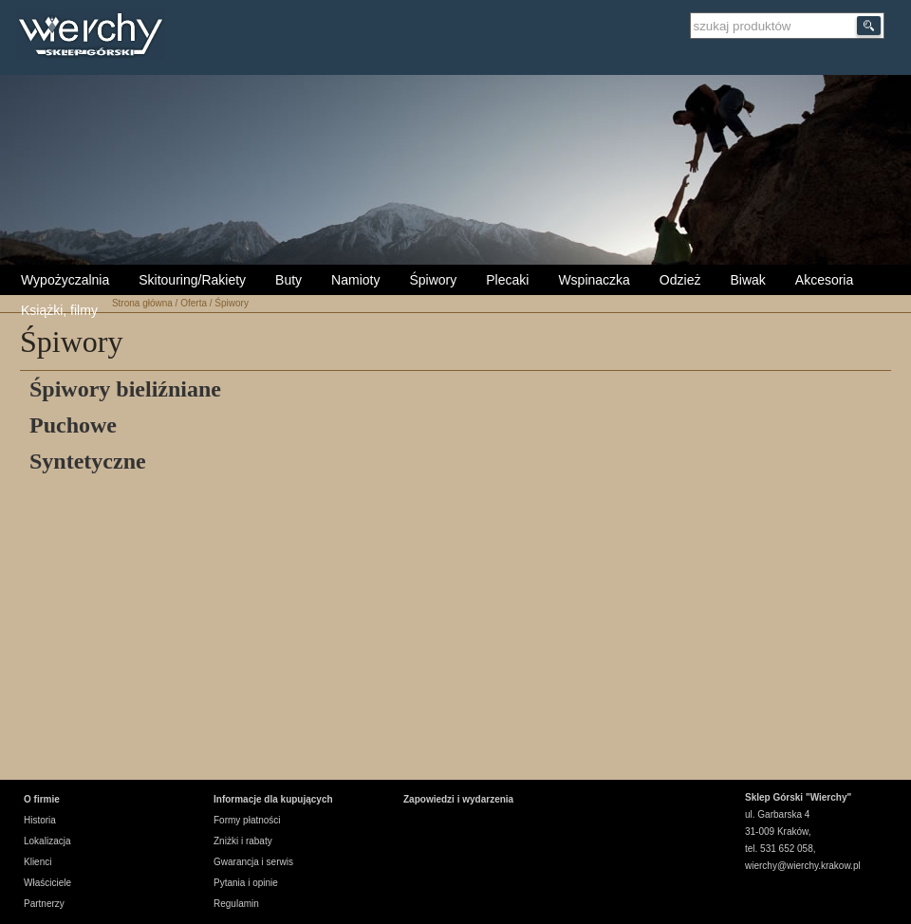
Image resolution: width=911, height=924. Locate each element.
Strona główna (142, 303)
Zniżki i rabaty (243, 841)
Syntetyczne (87, 461)
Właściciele (47, 883)
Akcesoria (824, 279)
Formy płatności (247, 820)
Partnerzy (44, 903)
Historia (40, 820)
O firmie (42, 799)
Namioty (355, 279)
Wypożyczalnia (65, 279)
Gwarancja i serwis (253, 862)
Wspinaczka (593, 279)
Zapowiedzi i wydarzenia (458, 799)
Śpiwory (432, 279)
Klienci (37, 862)
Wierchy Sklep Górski (95, 37)
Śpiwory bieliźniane (125, 389)
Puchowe (73, 425)
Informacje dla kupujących (273, 799)
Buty (288, 279)
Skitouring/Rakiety (192, 279)
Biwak (747, 279)
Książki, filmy (59, 310)
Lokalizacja (47, 841)
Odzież (680, 279)
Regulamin (236, 903)
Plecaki (507, 279)
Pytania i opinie (246, 883)
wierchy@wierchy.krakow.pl (803, 865)
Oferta (193, 303)
